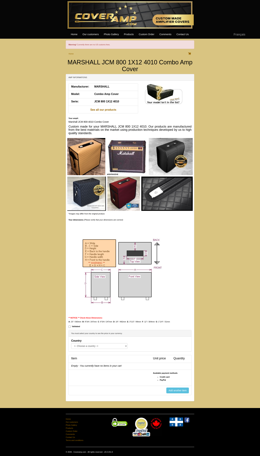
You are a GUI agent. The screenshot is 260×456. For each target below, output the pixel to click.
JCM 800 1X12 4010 (106, 101)
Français (239, 34)
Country (76, 340)
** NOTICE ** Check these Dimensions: (85, 318)
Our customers (90, 34)
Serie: (75, 101)
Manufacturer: (80, 86)
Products (129, 34)
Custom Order (146, 34)
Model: (75, 94)
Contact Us (182, 34)
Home (74, 34)
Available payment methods (165, 373)
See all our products (103, 109)
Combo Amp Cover (106, 94)
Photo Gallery (111, 34)
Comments (165, 34)
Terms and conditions (74, 440)
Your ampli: (73, 118)
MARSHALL (102, 86)
